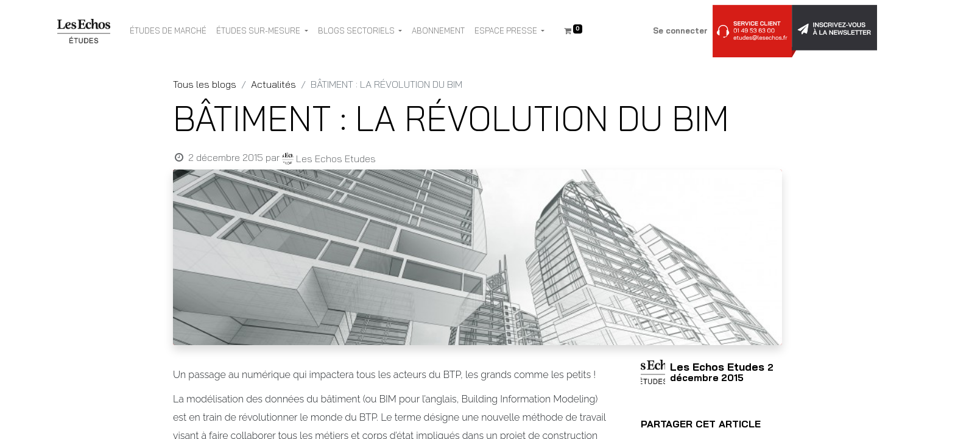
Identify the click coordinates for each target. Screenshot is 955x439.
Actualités (273, 84)
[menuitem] (168, 31)
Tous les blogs (204, 84)
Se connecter (680, 30)
